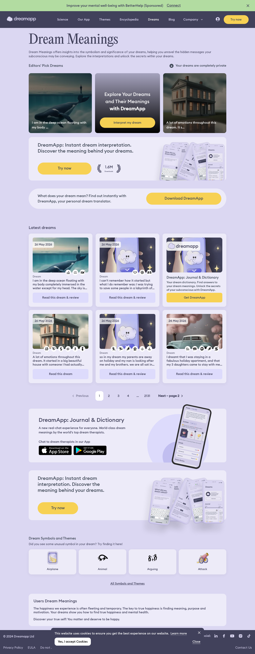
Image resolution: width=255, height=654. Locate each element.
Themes (104, 20)
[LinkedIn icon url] (216, 636)
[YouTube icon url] (232, 636)
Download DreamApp (184, 198)
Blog (172, 20)
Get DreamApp (194, 298)
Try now (236, 20)
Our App (84, 20)
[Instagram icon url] (240, 636)
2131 (147, 396)
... (137, 396)
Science (62, 20)
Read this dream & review (60, 298)
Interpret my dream (127, 123)
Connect (174, 5)
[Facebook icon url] (224, 636)
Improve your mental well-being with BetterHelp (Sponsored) (115, 5)
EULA (31, 647)
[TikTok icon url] (249, 636)
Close (196, 641)
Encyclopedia (129, 20)
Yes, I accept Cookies (73, 641)
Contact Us (243, 647)
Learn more (179, 633)
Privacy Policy (13, 647)
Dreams (153, 20)
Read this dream (60, 374)
